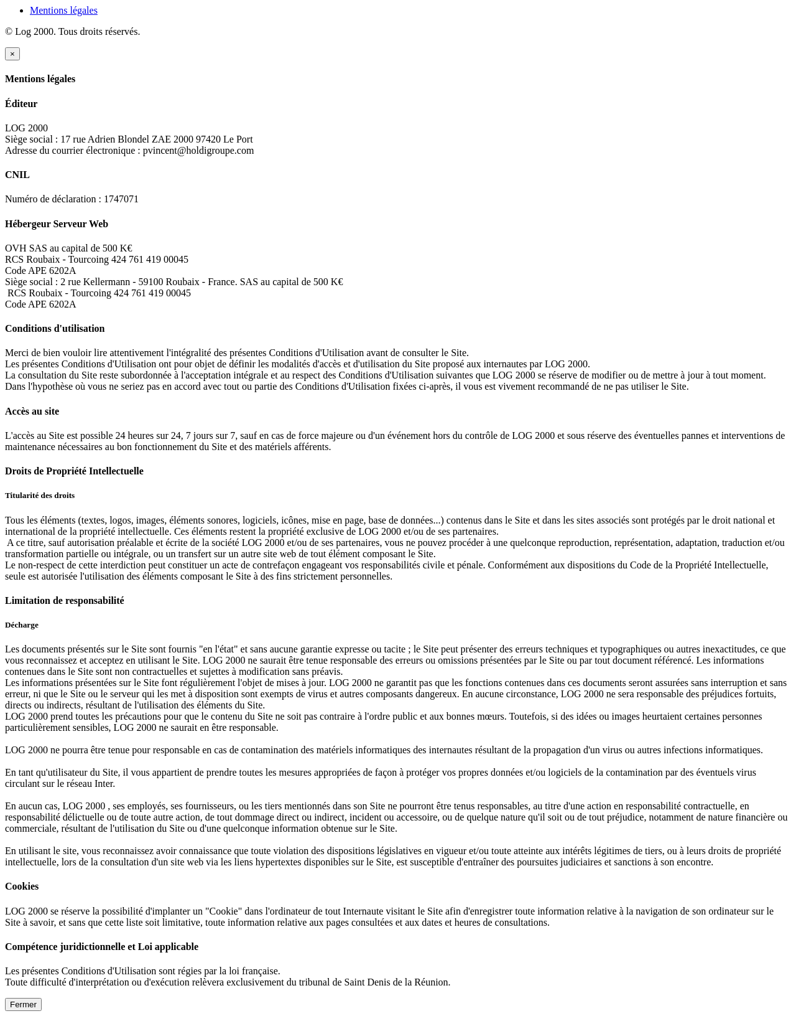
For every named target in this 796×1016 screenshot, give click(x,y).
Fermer (23, 1004)
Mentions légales (64, 10)
